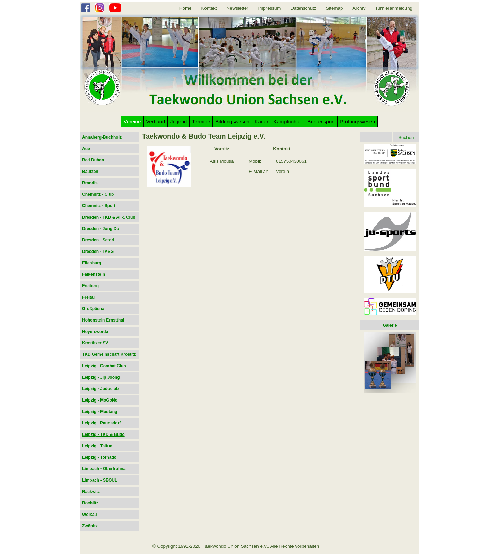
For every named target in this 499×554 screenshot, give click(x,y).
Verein (282, 171)
